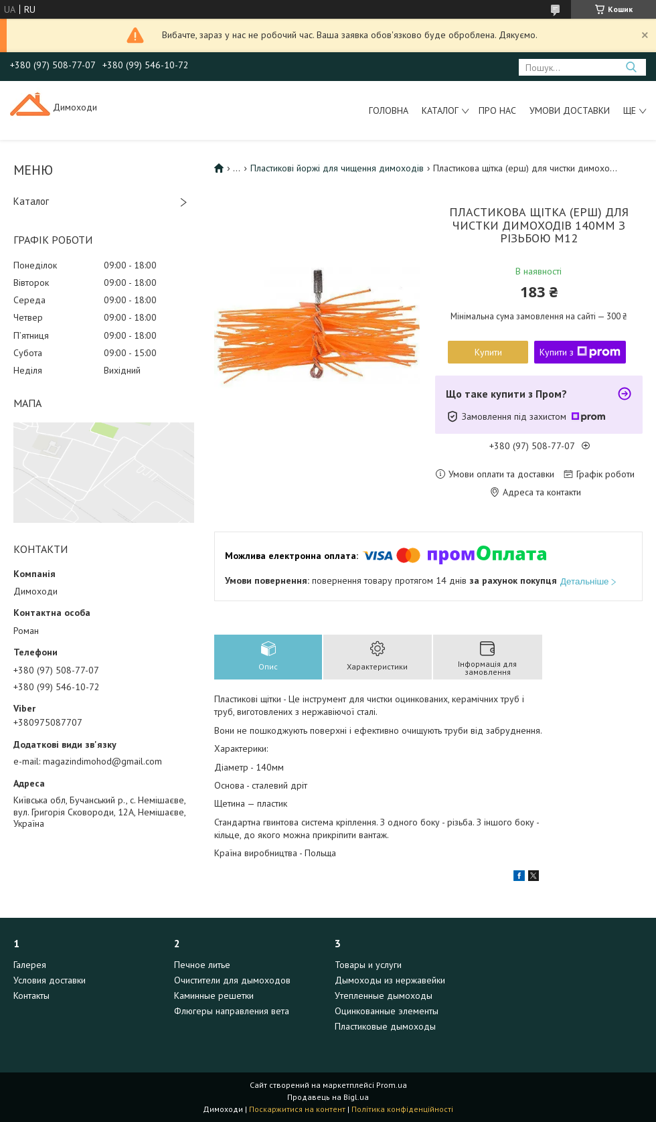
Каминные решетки (214, 995)
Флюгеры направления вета (231, 1011)
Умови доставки (569, 110)
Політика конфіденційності (402, 1109)
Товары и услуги (368, 965)
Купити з (580, 352)
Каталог (440, 110)
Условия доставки (49, 980)
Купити (488, 352)
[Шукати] (631, 67)
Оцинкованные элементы (386, 1011)
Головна (388, 110)
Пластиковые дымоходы (385, 1026)
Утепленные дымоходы (383, 995)
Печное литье (202, 965)
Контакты (31, 995)
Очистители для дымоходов (232, 980)
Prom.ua (391, 1085)
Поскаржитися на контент (297, 1109)
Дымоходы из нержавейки (390, 980)
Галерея (29, 965)
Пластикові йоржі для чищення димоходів (337, 168)
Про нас (497, 110)
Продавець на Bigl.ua (328, 1097)
